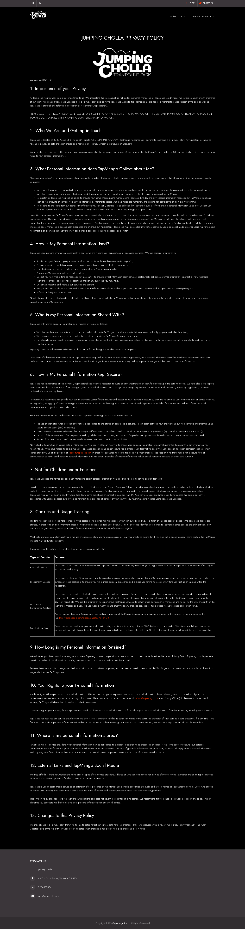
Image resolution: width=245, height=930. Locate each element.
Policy (179, 16)
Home (164, 16)
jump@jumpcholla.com (48, 896)
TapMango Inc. (120, 924)
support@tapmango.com (80, 453)
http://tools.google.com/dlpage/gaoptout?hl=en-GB (84, 618)
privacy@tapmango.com (146, 699)
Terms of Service (201, 16)
